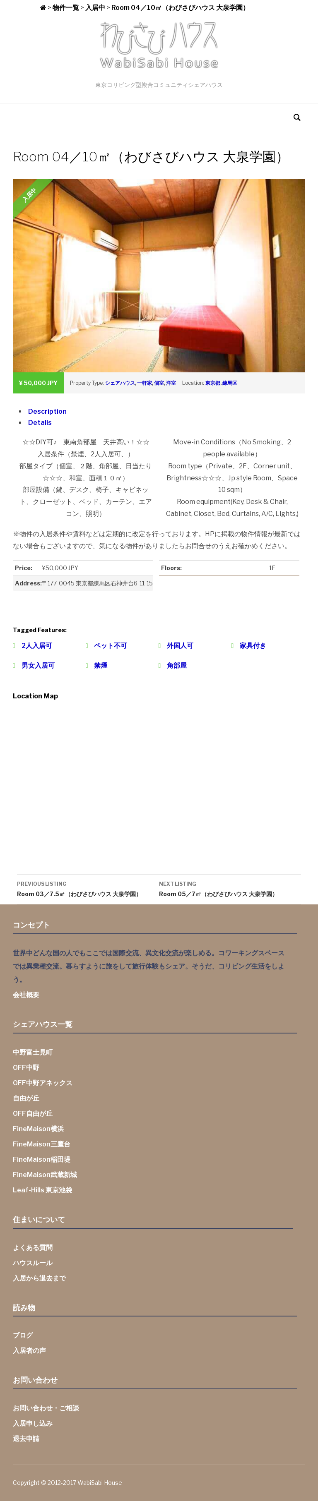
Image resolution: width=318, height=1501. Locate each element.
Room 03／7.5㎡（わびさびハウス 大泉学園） (88, 888)
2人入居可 (37, 646)
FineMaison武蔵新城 (45, 1175)
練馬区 (229, 383)
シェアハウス (120, 383)
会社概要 (26, 995)
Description (47, 411)
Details (40, 423)
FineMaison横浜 (38, 1129)
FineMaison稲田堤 (41, 1159)
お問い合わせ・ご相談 (46, 1408)
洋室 (171, 383)
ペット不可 (110, 646)
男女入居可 (38, 665)
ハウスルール (33, 1263)
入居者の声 (29, 1351)
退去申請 (26, 1439)
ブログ (23, 1335)
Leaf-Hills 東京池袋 (42, 1190)
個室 (159, 383)
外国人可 (180, 646)
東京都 (212, 383)
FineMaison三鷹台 (41, 1144)
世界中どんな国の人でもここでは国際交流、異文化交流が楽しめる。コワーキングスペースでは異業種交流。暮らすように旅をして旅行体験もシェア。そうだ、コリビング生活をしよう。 (148, 966)
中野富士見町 (33, 1052)
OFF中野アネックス (42, 1083)
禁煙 (100, 665)
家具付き (253, 646)
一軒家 (144, 383)
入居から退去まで (39, 1278)
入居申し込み (33, 1423)
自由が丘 (26, 1098)
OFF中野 (26, 1068)
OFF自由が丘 (33, 1113)
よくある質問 (33, 1248)
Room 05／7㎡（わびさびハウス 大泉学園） (230, 888)
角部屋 (177, 665)
